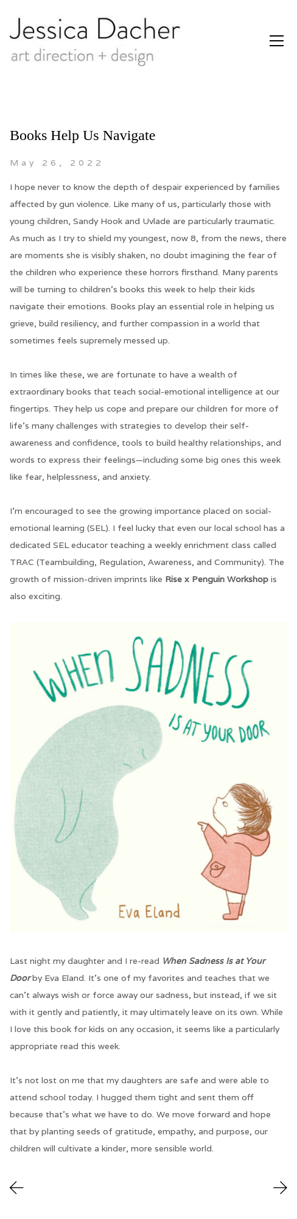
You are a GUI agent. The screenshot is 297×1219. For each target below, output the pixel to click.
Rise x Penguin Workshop (216, 579)
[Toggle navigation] (276, 41)
